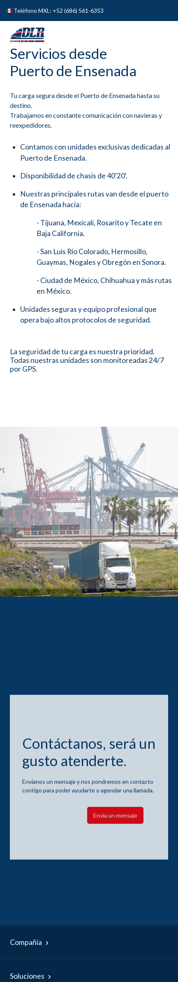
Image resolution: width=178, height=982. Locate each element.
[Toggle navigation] (157, 34)
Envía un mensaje (115, 823)
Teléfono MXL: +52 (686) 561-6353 (59, 10)
